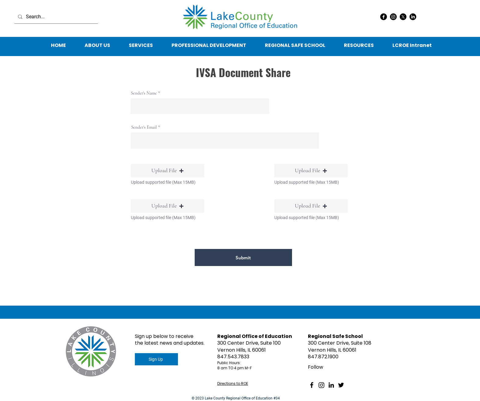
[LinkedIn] (413, 16)
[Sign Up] (156, 359)
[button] (359, 45)
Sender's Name (144, 93)
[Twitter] (341, 385)
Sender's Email (144, 127)
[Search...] (55, 16)
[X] (403, 16)
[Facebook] (383, 16)
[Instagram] (393, 16)
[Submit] (243, 257)
